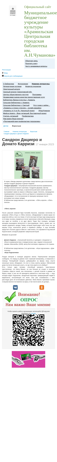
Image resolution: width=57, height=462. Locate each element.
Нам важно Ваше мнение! (13, 119)
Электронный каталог (11, 89)
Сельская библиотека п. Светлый (16, 105)
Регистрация (6, 70)
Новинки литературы (41, 84)
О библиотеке (8, 84)
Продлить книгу (31, 63)
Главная (6, 131)
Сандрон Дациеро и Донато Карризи (16, 133)
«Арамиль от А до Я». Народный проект (19, 111)
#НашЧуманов (44, 111)
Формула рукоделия (33, 86)
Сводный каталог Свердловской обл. (17, 92)
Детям (5, 126)
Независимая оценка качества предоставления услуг (24, 97)
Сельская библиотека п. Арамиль (16, 103)
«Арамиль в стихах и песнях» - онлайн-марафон (22, 108)
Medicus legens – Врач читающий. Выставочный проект (25, 113)
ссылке (33, 313)
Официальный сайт (37, 7)
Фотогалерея (23, 84)
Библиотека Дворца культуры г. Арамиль (19, 100)
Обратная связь (31, 61)
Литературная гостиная (12, 86)
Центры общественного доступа (15, 94)
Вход (6, 73)
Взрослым (33, 131)
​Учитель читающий (10, 116)
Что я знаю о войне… (41, 105)
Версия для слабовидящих (13, 76)
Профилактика (28, 116)
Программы (36, 94)
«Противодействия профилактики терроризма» (21, 121)
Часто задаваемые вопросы (36, 66)
